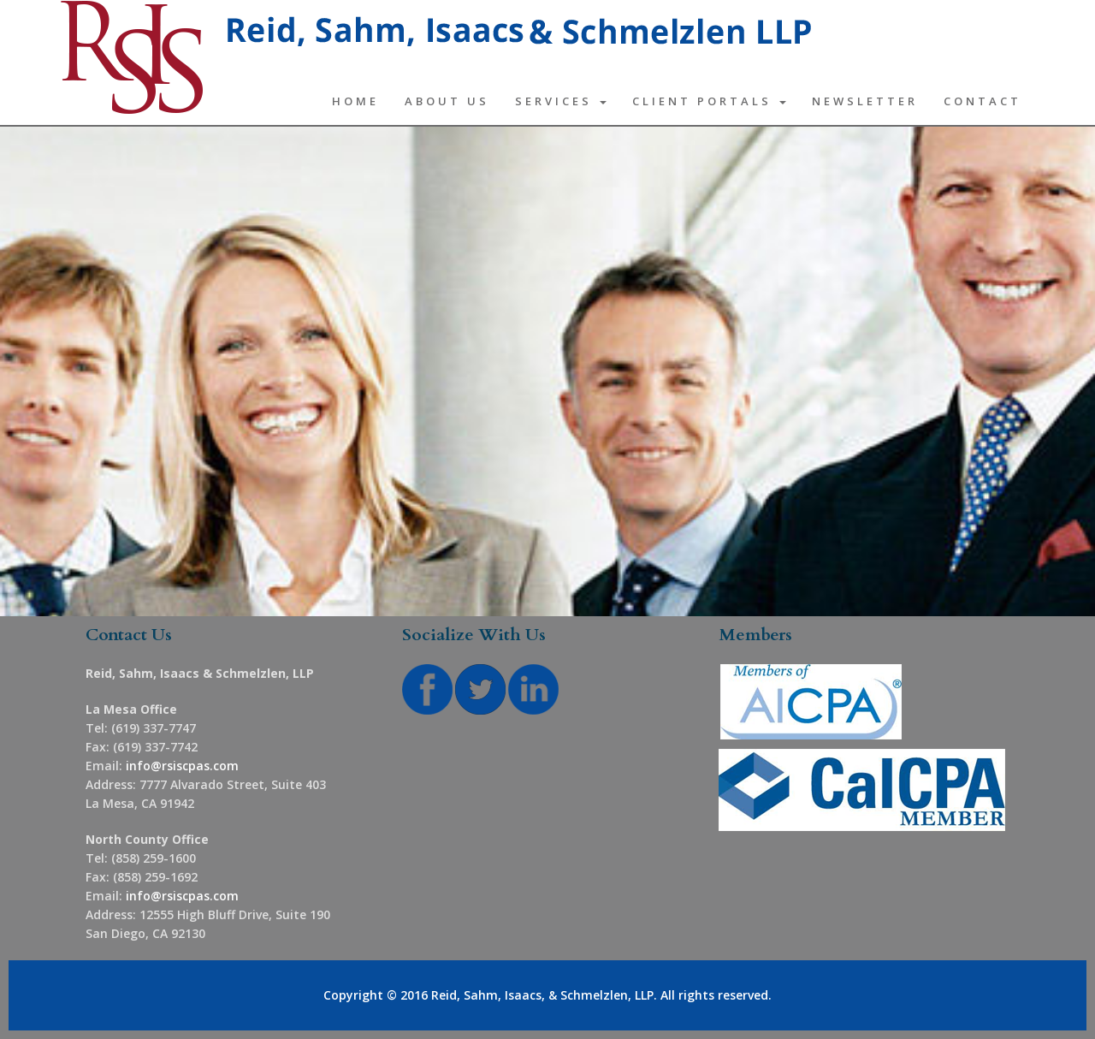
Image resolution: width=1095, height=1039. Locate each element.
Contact (982, 101)
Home (355, 101)
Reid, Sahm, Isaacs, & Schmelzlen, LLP (542, 995)
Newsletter (865, 101)
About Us (447, 101)
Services (561, 101)
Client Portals (709, 101)
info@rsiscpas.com (182, 765)
